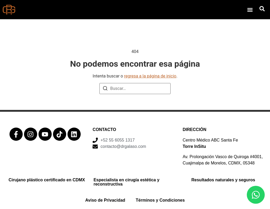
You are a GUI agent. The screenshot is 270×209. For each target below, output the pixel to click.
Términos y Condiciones (160, 200)
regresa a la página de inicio (150, 76)
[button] (249, 9)
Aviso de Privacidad (105, 200)
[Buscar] (105, 89)
